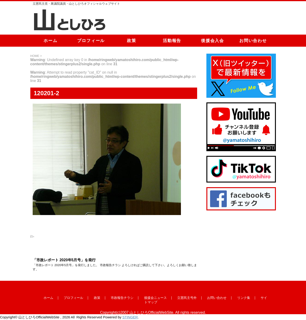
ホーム (50, 40)
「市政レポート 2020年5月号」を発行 (64, 260)
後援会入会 (212, 40)
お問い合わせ (253, 40)
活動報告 (172, 40)
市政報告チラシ (122, 298)
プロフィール (91, 40)
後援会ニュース (155, 298)
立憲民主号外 (187, 298)
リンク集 (243, 298)
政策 (131, 40)
